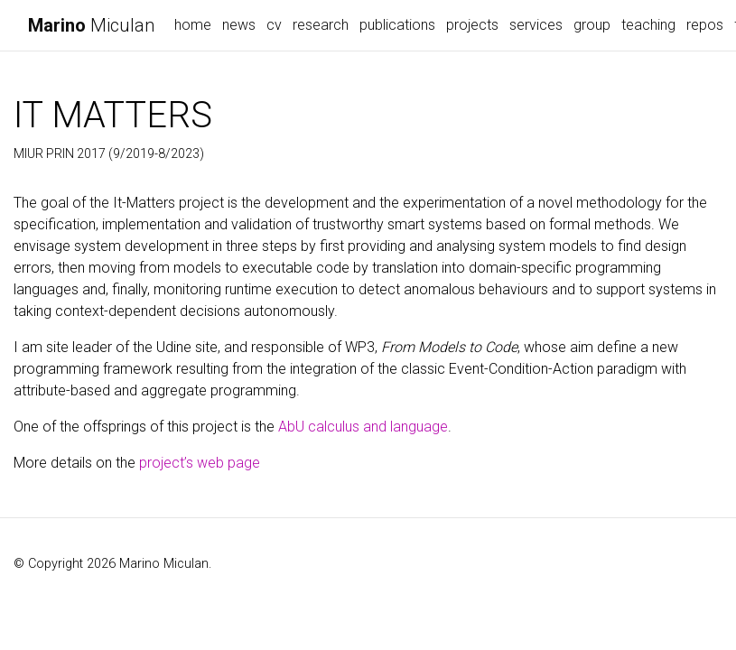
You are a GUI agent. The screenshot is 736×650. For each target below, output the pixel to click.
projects (472, 24)
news (239, 24)
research (321, 24)
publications (397, 24)
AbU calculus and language (363, 426)
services (536, 24)
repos (704, 24)
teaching (648, 24)
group (591, 24)
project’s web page (199, 462)
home (192, 24)
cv (274, 24)
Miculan (91, 25)
